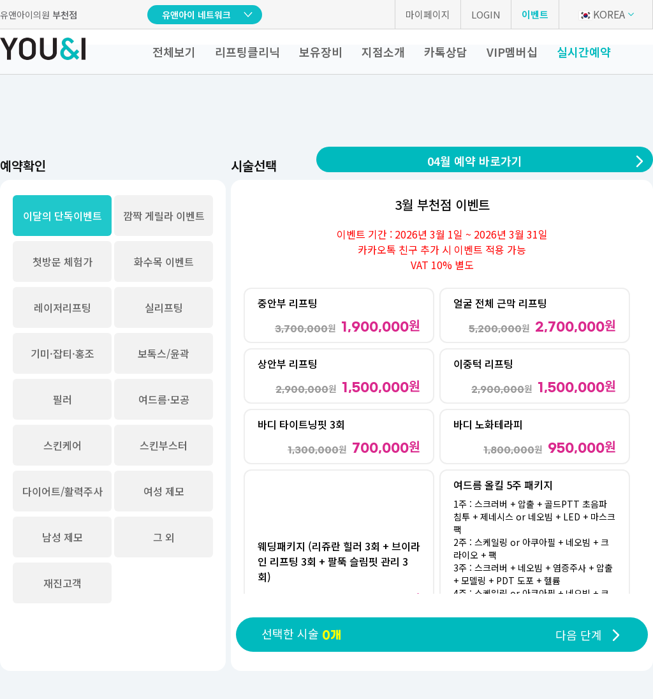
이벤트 (535, 14)
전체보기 (174, 51)
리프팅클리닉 (247, 51)
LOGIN (486, 14)
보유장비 (320, 51)
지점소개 (383, 51)
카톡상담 (445, 51)
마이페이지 (428, 14)
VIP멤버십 (512, 51)
